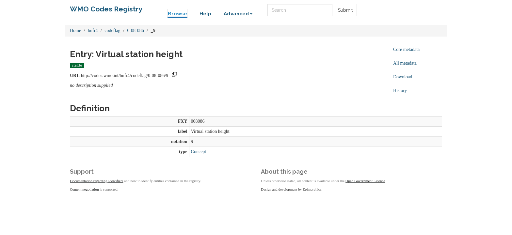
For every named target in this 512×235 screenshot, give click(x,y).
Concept (198, 151)
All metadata (405, 63)
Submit (345, 10)
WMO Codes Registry (106, 9)
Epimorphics (312, 189)
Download (402, 76)
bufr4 (93, 30)
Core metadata (406, 49)
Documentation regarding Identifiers (96, 181)
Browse (177, 14)
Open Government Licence (365, 181)
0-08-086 (135, 30)
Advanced (238, 14)
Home (75, 30)
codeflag (112, 30)
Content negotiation (84, 189)
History (400, 90)
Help (205, 14)
